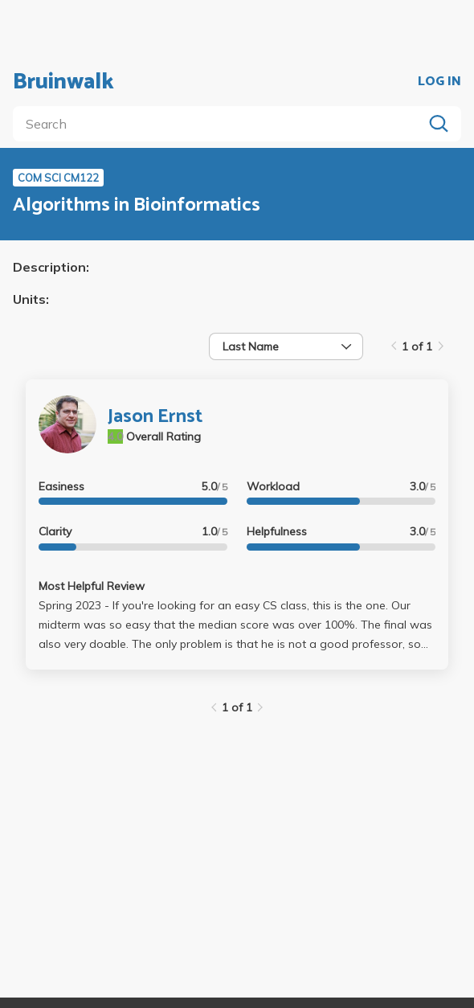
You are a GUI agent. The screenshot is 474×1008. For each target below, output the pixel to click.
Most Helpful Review (92, 586)
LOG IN (439, 82)
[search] (221, 123)
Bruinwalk (63, 82)
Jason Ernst (155, 416)
